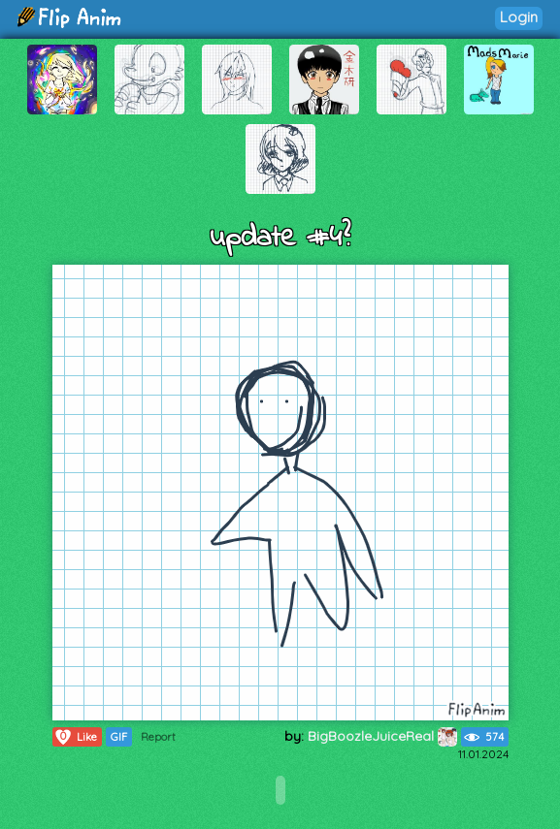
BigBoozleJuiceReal (382, 736)
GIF (119, 737)
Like (75, 737)
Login (519, 17)
